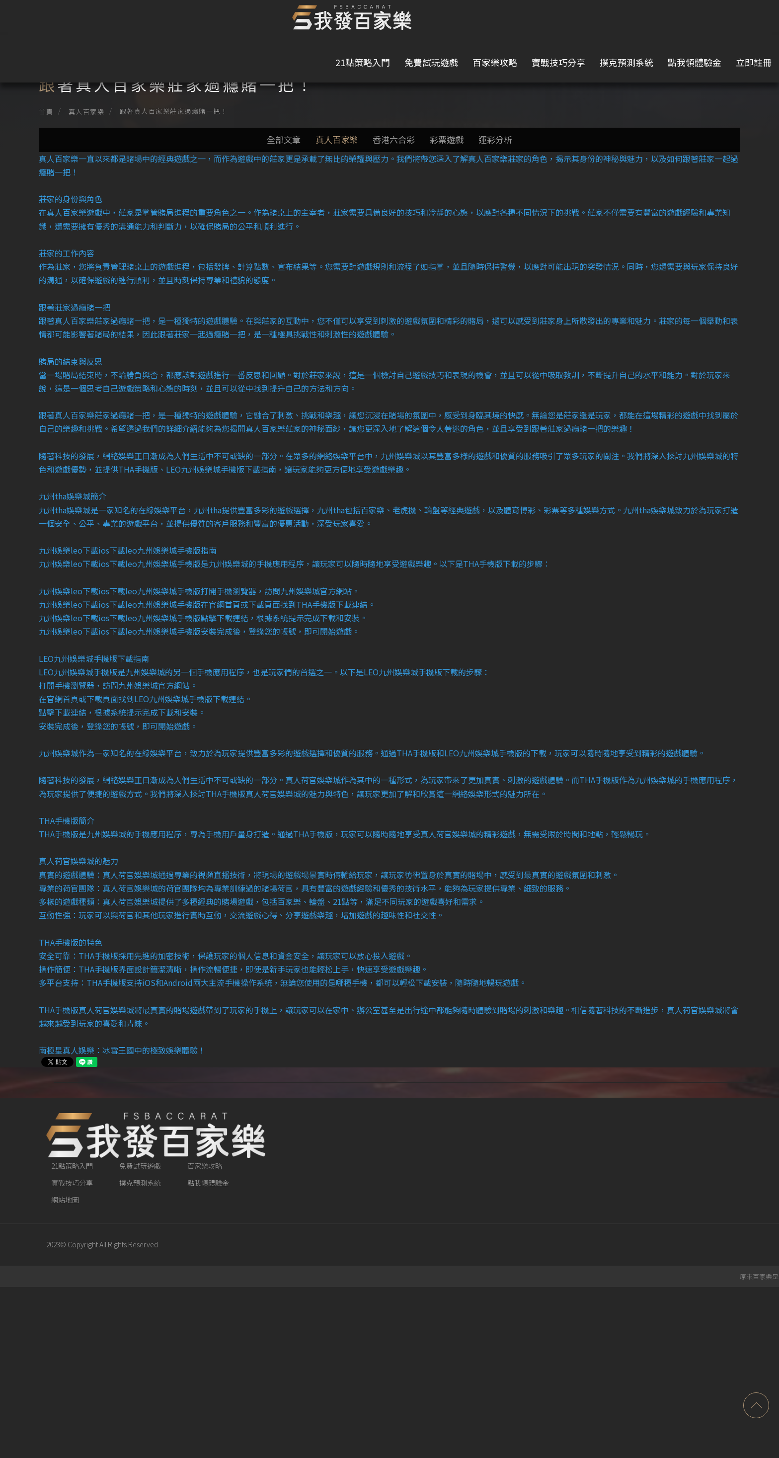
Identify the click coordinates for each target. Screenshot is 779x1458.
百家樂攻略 (447, 19)
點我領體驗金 (647, 19)
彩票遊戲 (451, 167)
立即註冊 (716, 19)
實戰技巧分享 (511, 19)
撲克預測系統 (579, 19)
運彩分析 (505, 167)
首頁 (79, 111)
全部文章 (274, 167)
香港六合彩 (394, 167)
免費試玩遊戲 (384, 19)
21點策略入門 (315, 19)
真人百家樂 (119, 111)
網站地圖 (98, 1371)
